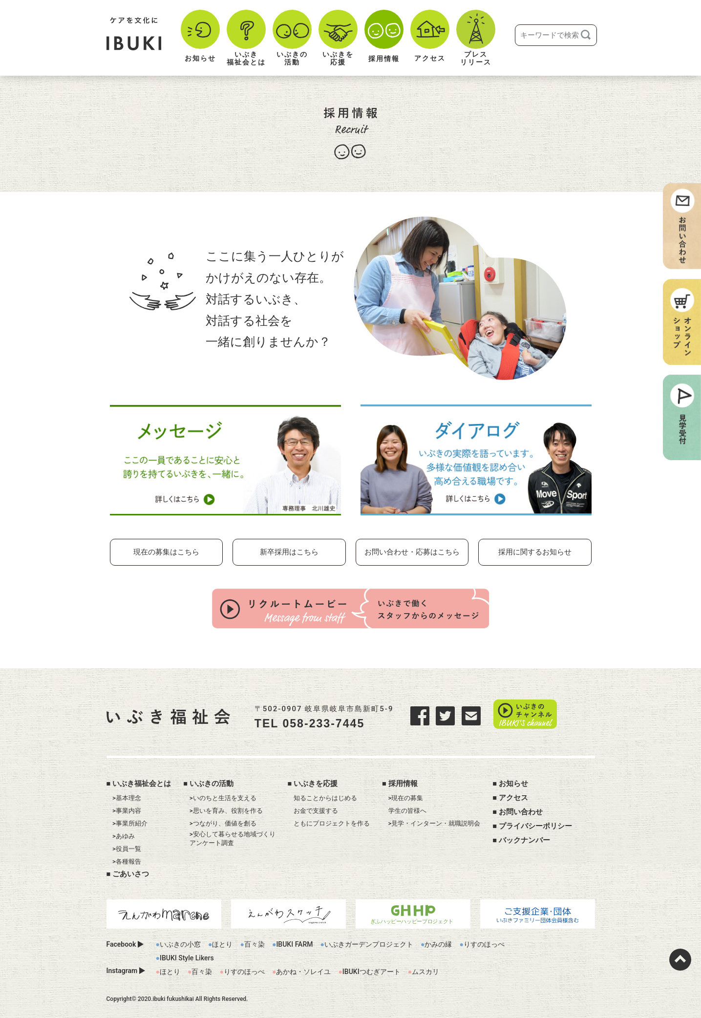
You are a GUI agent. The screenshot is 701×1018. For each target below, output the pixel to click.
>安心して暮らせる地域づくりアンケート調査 (233, 837)
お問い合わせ (521, 810)
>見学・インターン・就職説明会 (434, 822)
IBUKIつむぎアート (371, 970)
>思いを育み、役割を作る (226, 809)
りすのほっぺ (484, 943)
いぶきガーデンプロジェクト (368, 943)
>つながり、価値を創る (223, 822)
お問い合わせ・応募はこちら (412, 552)
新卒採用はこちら (289, 552)
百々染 (254, 943)
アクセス (513, 796)
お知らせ (513, 781)
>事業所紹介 (130, 822)
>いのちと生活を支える (223, 796)
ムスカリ (425, 970)
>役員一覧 (126, 847)
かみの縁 (438, 943)
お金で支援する (316, 809)
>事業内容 (126, 809)
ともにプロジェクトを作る (332, 822)
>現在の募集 (406, 796)
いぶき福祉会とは (141, 781)
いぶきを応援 (316, 781)
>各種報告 (126, 860)
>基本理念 (126, 796)
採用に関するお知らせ (535, 552)
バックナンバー (524, 839)
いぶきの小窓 (180, 943)
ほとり (222, 943)
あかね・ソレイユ (303, 970)
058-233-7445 (338, 722)
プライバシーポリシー (535, 824)
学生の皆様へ (407, 809)
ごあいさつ (130, 872)
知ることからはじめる (325, 796)
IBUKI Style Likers (187, 956)
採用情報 (403, 781)
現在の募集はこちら (166, 552)
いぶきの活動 (212, 781)
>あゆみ (123, 834)
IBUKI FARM (294, 943)
